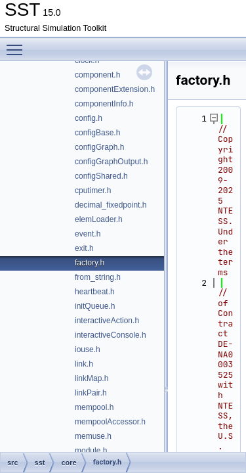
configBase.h (97, 132)
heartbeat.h (95, 291)
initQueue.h (95, 306)
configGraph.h (99, 147)
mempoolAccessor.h (110, 421)
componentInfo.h (104, 103)
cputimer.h (93, 190)
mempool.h (94, 407)
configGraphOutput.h (111, 161)
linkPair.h (91, 392)
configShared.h (101, 176)
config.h (88, 118)
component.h (97, 74)
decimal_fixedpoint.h (110, 205)
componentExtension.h (115, 89)
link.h (84, 364)
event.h (87, 233)
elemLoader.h (99, 219)
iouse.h (87, 349)
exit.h (84, 248)
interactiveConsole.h (110, 335)
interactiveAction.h (107, 320)
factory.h (89, 262)
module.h (91, 450)
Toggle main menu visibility (18, 44)
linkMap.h (91, 378)
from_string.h (98, 277)
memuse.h (93, 436)
